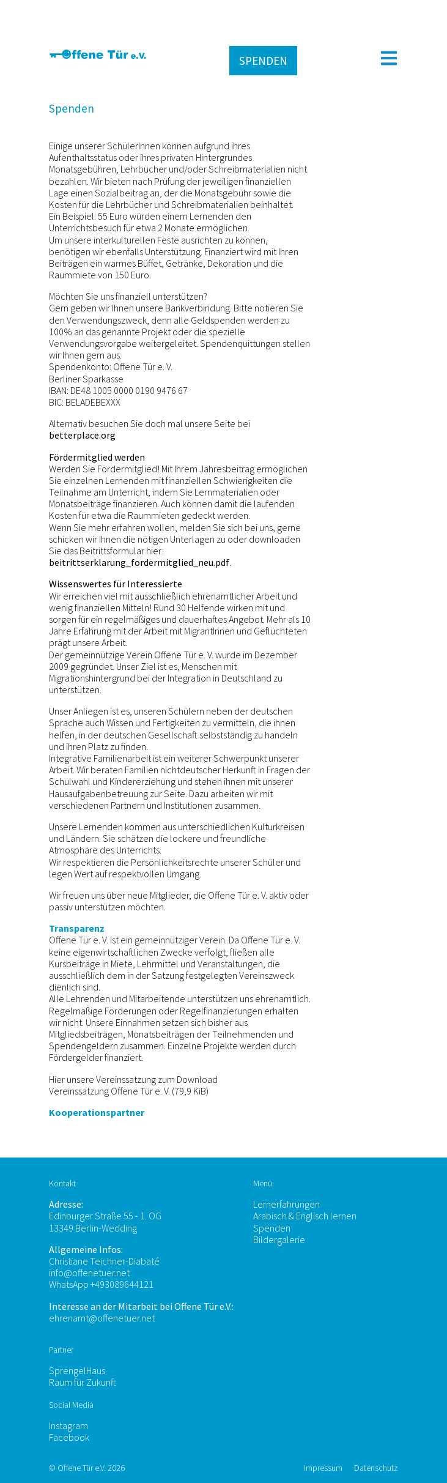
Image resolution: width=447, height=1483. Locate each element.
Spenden (271, 1228)
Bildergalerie (279, 1239)
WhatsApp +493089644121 (101, 1284)
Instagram (68, 1425)
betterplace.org (82, 435)
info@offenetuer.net (89, 1272)
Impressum (324, 1467)
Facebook (69, 1437)
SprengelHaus (77, 1370)
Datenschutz (376, 1467)
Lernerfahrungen (286, 1204)
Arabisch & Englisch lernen (304, 1216)
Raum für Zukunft (82, 1382)
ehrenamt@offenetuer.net (102, 1318)
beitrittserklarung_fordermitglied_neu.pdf (139, 562)
